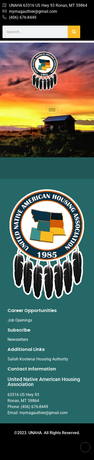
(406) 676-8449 (19, 18)
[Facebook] (85, 447)
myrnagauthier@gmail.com (30, 12)
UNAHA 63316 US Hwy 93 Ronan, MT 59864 (45, 6)
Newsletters (18, 339)
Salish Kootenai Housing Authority (38, 359)
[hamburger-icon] (52, 109)
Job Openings (20, 320)
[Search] (74, 32)
